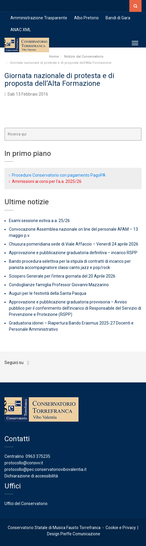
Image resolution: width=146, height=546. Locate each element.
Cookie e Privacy (121, 527)
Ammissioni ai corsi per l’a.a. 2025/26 (46, 181)
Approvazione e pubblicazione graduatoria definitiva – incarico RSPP (73, 252)
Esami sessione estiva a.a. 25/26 (39, 220)
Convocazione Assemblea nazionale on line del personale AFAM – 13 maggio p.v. (73, 232)
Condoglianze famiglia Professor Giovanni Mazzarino (59, 284)
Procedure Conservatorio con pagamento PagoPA (59, 175)
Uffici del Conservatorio (26, 503)
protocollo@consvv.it (23, 462)
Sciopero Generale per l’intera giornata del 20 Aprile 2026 (62, 276)
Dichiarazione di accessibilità (31, 476)
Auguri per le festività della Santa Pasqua (47, 293)
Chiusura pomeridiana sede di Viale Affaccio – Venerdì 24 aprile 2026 (73, 244)
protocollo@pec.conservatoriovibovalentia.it (45, 469)
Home (54, 56)
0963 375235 (38, 456)
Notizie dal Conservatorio (83, 56)
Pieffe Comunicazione (80, 533)
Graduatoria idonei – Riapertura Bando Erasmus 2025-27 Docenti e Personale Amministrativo (71, 326)
